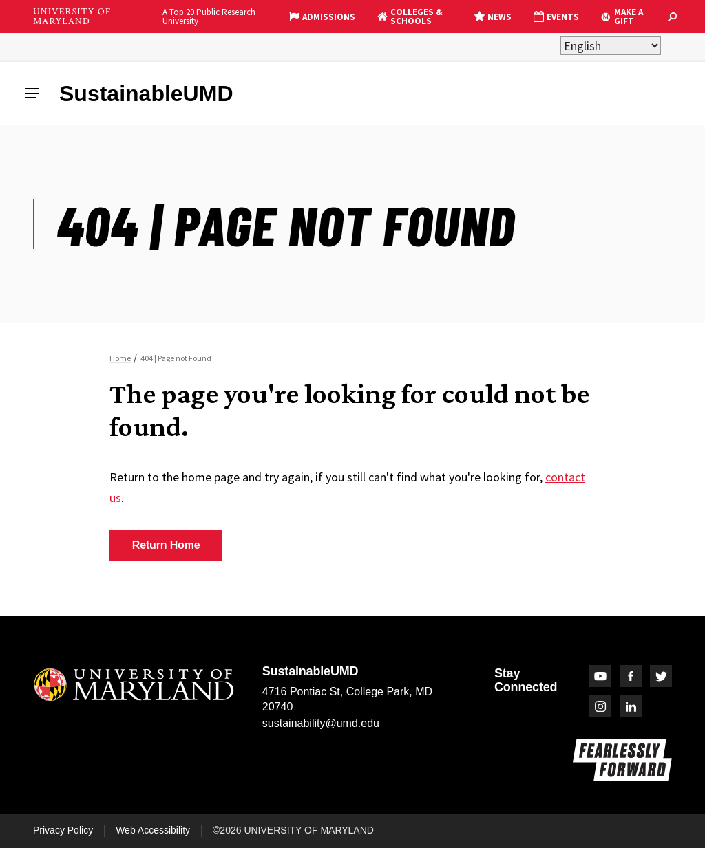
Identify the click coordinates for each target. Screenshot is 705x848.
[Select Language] (610, 45)
